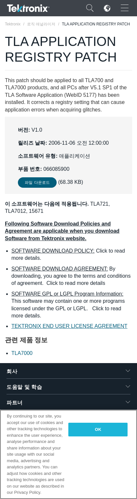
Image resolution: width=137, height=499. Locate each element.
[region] (68, 454)
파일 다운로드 (37, 182)
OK (98, 429)
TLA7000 (22, 353)
